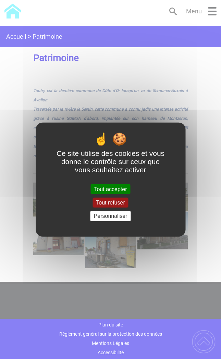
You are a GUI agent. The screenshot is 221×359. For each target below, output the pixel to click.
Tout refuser (110, 203)
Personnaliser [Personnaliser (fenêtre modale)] (110, 216)
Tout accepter (110, 189)
